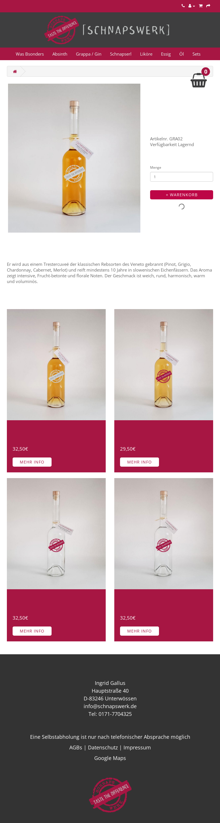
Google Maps (110, 758)
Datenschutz (103, 747)
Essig (166, 54)
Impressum (137, 747)
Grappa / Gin (88, 54)
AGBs (75, 747)
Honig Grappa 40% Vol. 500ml (154, 432)
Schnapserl (120, 54)
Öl (181, 54)
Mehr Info (32, 462)
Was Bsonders (30, 54)
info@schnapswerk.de (110, 706)
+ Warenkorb (182, 194)
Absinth (59, 54)
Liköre (146, 54)
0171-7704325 (115, 713)
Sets (196, 54)
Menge (155, 167)
